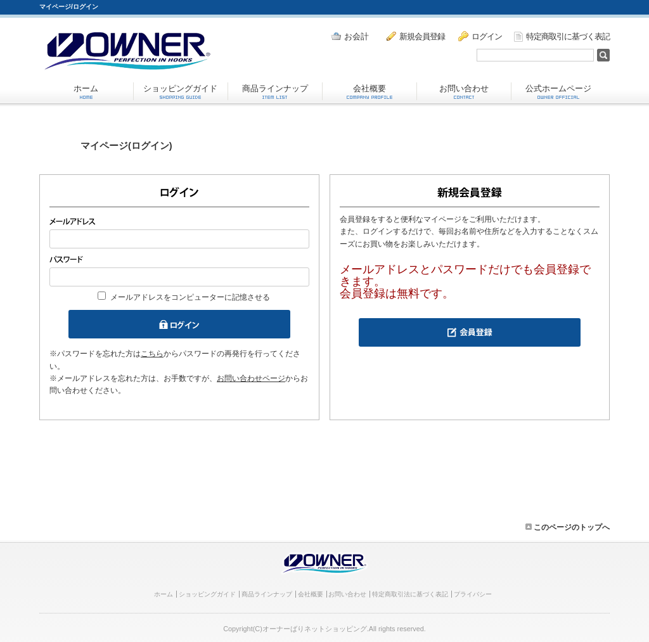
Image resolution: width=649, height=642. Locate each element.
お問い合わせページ (251, 378)
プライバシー (473, 594)
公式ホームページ (558, 91)
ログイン (480, 36)
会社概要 (369, 91)
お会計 (350, 36)
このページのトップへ (567, 527)
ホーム (86, 91)
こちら (152, 353)
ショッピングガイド (180, 91)
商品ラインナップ (275, 91)
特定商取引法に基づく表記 (410, 594)
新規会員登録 (416, 36)
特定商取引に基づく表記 (562, 37)
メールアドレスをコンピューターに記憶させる (190, 297)
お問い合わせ (464, 91)
